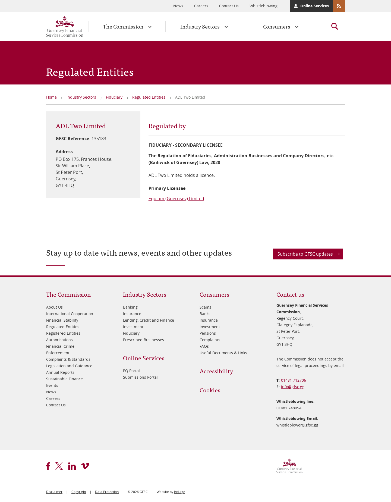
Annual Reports (60, 372)
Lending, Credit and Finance (148, 320)
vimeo (85, 466)
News (178, 5)
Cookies (210, 389)
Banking (130, 307)
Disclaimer (54, 492)
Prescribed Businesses (143, 339)
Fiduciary (114, 97)
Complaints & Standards (68, 359)
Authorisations (59, 339)
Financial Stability (62, 320)
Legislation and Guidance (69, 365)
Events (52, 385)
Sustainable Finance (64, 378)
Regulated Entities (148, 97)
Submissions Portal (140, 377)
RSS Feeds (339, 6)
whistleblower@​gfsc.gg (297, 425)
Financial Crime (60, 346)
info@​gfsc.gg (292, 386)
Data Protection (107, 492)
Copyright (78, 492)
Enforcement (58, 352)
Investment (133, 326)
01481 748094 (288, 407)
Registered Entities (63, 333)
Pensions (208, 333)
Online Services (314, 5)
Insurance (132, 313)
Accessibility (216, 370)
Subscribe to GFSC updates (305, 254)
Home (51, 97)
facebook (48, 466)
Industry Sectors (200, 26)
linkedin (72, 466)
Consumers (276, 26)
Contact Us (229, 5)
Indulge (179, 492)
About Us (54, 307)
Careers (201, 5)
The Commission (123, 26)
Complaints (210, 339)
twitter (59, 466)
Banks (205, 313)
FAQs (204, 346)
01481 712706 (293, 380)
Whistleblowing (264, 5)
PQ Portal (131, 370)
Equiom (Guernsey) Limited (176, 199)
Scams (205, 307)
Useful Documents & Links (223, 352)
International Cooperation (69, 313)
